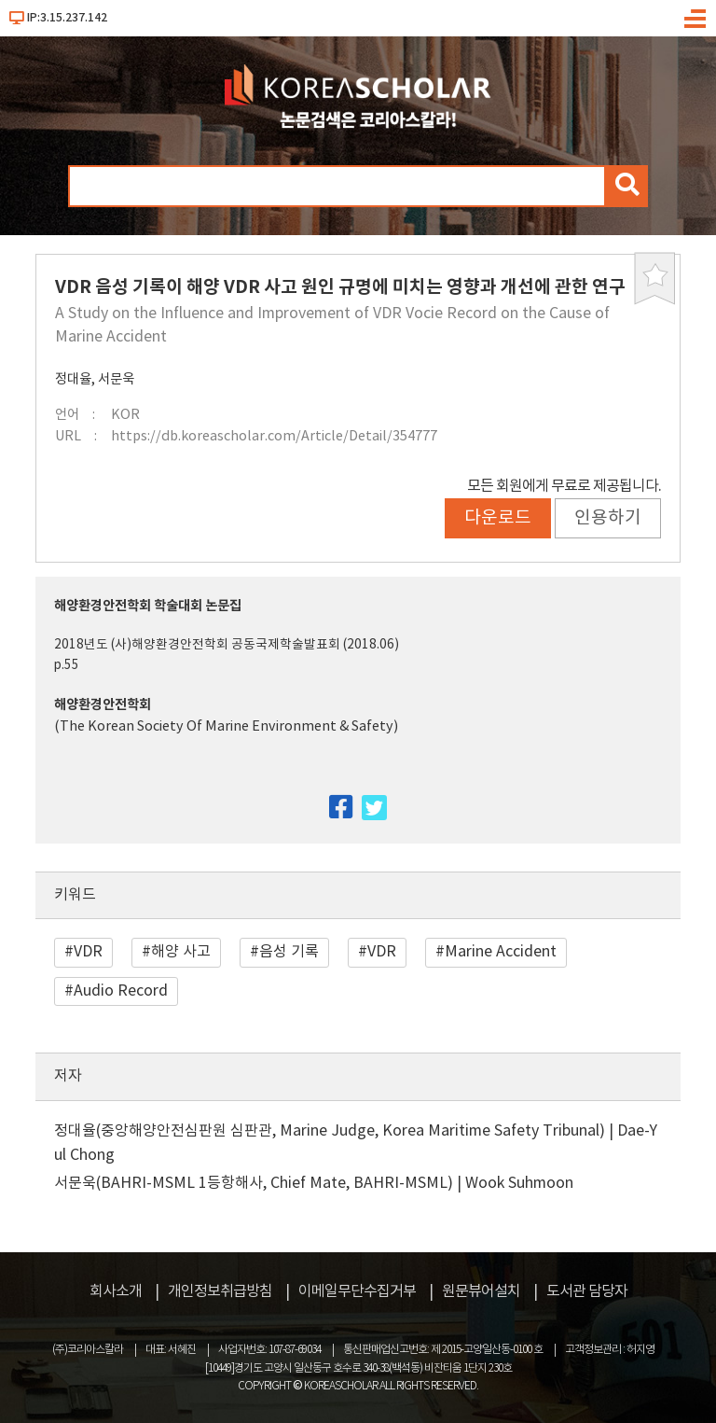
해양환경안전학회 (102, 705)
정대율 (73, 379)
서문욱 (116, 379)
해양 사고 (181, 951)
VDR (88, 951)
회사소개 (116, 1291)
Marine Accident (501, 951)
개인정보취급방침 (220, 1291)
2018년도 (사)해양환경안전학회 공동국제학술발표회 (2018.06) (226, 644)
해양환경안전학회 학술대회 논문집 (147, 606)
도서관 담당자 (586, 1291)
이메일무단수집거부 (357, 1291)
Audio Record (121, 991)
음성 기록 (289, 951)
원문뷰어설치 (481, 1291)
